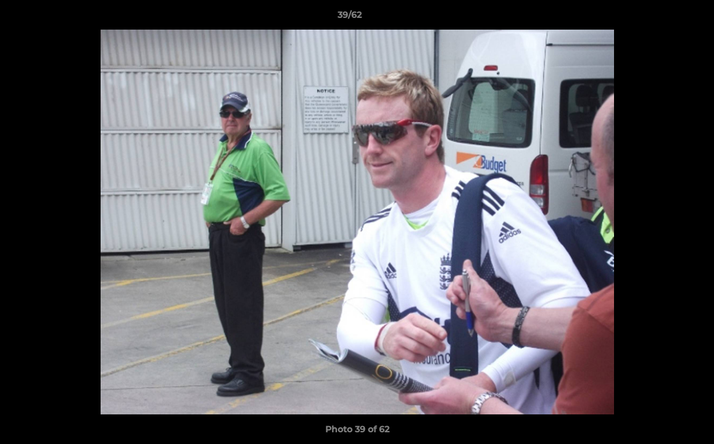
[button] (662, 17)
